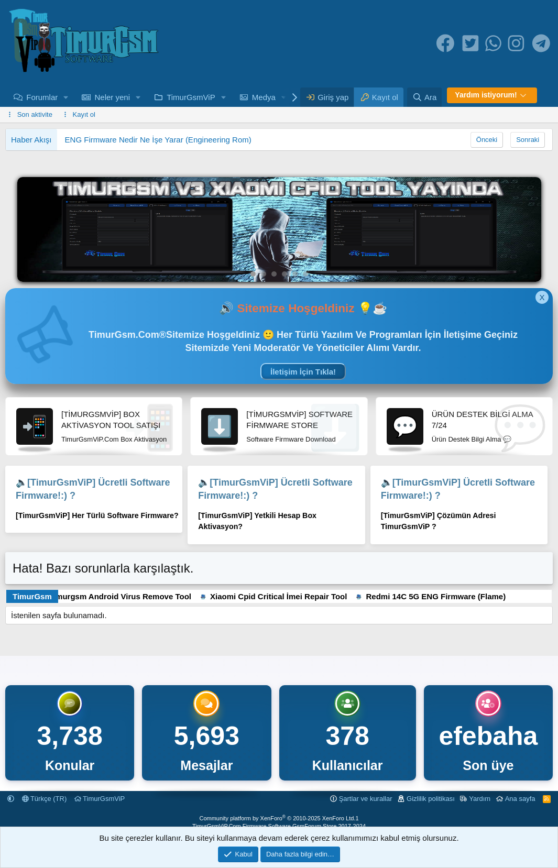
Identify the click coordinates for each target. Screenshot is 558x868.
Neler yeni (112, 97)
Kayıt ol (84, 114)
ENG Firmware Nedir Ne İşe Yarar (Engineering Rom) (158, 139)
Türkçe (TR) (44, 799)
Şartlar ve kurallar (365, 799)
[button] (66, 97)
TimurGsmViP (191, 97)
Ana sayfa (520, 799)
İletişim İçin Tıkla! (303, 371)
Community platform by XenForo (277, 818)
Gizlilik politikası (431, 799)
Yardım (479, 799)
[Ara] (424, 97)
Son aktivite (34, 114)
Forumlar (42, 97)
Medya (264, 97)
